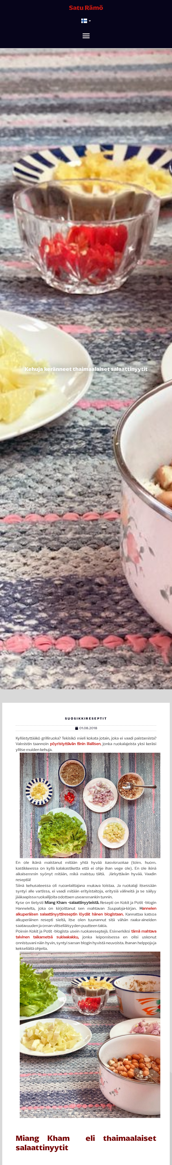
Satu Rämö (86, 8)
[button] (86, 36)
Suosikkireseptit (86, 718)
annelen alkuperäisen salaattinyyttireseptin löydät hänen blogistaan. (86, 911)
